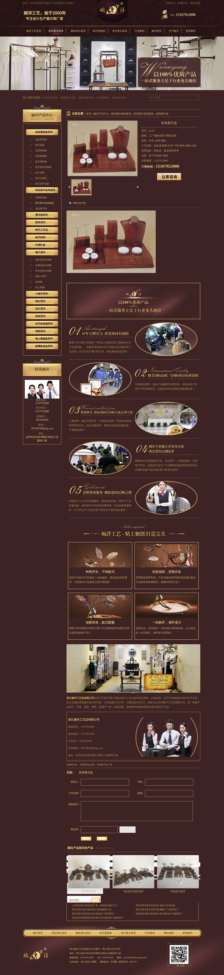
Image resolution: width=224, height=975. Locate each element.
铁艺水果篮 (41, 178)
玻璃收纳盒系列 (44, 346)
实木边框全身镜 (43, 270)
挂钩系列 (40, 316)
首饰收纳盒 (41, 197)
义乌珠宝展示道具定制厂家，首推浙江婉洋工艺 (94, 905)
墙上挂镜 (40, 287)
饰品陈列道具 (177, 891)
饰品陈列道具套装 (133, 891)
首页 (88, 113)
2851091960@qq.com (42, 428)
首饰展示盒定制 (87, 764)
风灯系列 (40, 308)
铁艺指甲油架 (42, 183)
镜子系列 (40, 252)
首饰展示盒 (162, 113)
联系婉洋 (191, 31)
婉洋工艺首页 (33, 31)
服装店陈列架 (86, 97)
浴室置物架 (41, 150)
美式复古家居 (119, 31)
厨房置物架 (102, 97)
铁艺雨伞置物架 (43, 167)
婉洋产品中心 (101, 113)
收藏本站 (183, 3)
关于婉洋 (174, 31)
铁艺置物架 (99, 31)
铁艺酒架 (40, 145)
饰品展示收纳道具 (121, 113)
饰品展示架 (41, 208)
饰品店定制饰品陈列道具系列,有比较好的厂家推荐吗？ (98, 917)
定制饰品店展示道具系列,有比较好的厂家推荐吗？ (159, 913)
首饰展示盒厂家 (104, 764)
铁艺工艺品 (41, 230)
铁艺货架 (40, 172)
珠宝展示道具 (56, 31)
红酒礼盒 (40, 245)
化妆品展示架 (50, 97)
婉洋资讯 (157, 31)
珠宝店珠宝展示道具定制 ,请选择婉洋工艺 (92, 909)
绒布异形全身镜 (43, 259)
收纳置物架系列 (44, 132)
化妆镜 (38, 281)
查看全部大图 (79, 203)
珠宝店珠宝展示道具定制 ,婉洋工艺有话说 (155, 905)
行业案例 (139, 31)
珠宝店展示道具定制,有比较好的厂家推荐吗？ (93, 913)
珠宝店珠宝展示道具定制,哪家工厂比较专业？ (157, 909)
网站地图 (195, 3)
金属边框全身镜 (43, 265)
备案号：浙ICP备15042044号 (107, 949)
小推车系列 (41, 293)
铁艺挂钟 (40, 237)
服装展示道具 (78, 31)
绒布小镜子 (41, 276)
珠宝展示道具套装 (144, 113)
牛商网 (114, 962)
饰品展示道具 (119, 97)
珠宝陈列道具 (88, 891)
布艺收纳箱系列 (44, 323)
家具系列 (40, 222)
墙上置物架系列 (44, 338)
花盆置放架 (41, 139)
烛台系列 (40, 301)
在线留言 (171, 3)
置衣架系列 (41, 215)
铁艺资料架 (41, 161)
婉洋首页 (38, 933)
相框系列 (40, 331)
